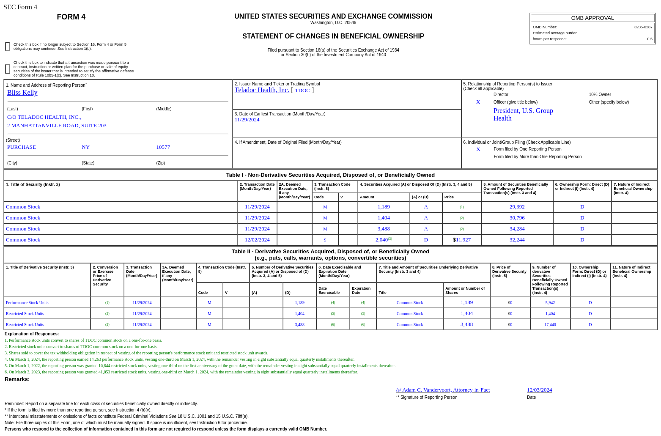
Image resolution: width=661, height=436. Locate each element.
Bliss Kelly (22, 92)
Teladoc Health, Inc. (262, 89)
